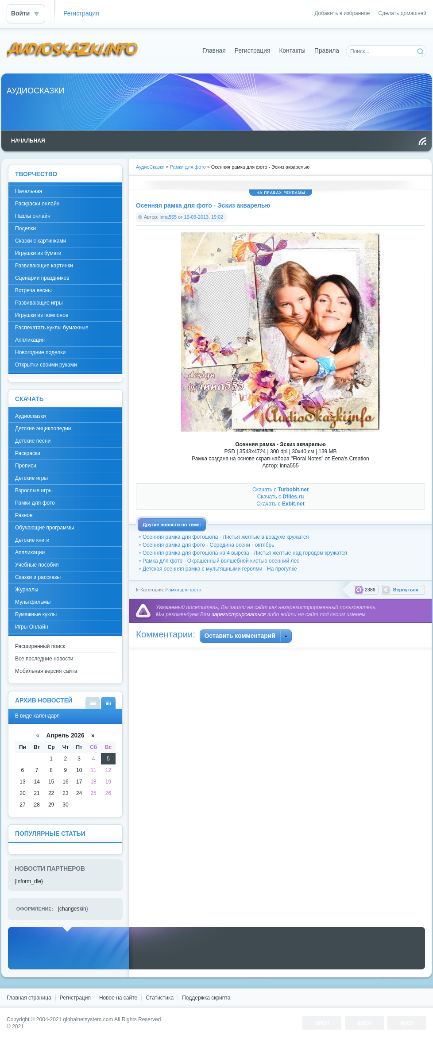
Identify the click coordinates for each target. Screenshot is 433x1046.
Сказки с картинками (40, 241)
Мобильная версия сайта (46, 671)
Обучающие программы (44, 528)
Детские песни (32, 441)
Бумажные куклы (36, 614)
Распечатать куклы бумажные (52, 327)
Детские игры (31, 478)
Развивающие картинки (44, 265)
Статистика (160, 998)
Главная (214, 50)
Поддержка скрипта (206, 998)
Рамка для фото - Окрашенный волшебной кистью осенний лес (221, 561)
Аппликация (30, 340)
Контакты (292, 50)
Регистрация (81, 13)
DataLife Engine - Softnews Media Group (73, 50)
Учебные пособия (37, 565)
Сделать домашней (402, 13)
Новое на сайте (118, 998)
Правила (326, 50)
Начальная (28, 191)
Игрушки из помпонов (41, 315)
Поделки (25, 228)
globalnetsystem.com (88, 1019)
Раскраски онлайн (37, 204)
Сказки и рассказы (38, 577)
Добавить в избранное (342, 13)
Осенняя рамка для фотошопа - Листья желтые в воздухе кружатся (226, 537)
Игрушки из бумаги (38, 253)
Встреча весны (33, 290)
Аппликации (30, 552)
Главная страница (29, 998)
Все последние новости (44, 659)
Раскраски (27, 453)
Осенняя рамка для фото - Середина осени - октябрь (208, 545)
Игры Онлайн (31, 627)
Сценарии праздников (42, 278)
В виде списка (92, 703)
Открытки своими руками (46, 365)
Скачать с (280, 489)
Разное (24, 515)
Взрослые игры (34, 490)
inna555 (168, 217)
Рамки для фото (183, 589)
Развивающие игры (39, 303)
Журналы (26, 590)
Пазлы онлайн (32, 216)
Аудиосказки (30, 416)
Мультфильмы (32, 602)
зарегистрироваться (239, 614)
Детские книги (32, 540)
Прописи (25, 466)
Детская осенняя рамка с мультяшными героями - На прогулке (220, 569)
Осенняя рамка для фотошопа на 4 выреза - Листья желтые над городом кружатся (245, 553)
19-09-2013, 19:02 (203, 217)
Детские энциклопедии (43, 428)
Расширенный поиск (40, 646)
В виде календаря (108, 703)
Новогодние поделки (40, 352)
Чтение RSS (422, 141)
